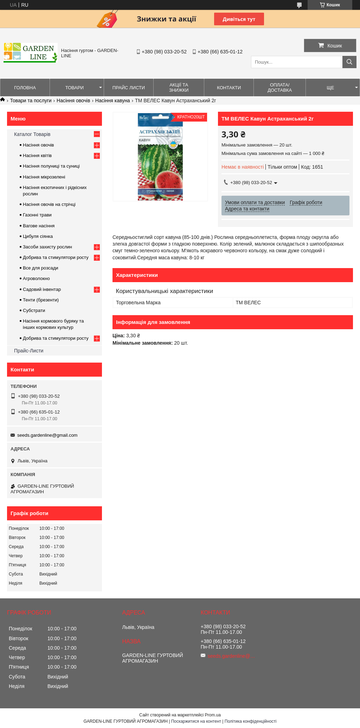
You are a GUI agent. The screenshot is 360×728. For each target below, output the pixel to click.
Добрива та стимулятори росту (56, 257)
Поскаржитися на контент (196, 721)
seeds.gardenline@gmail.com (47, 435)
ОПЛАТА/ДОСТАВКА (280, 87)
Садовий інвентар (42, 289)
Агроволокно (36, 278)
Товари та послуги (30, 100)
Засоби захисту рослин (47, 246)
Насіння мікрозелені (44, 177)
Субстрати (34, 310)
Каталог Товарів (32, 134)
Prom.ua (213, 715)
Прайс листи (128, 87)
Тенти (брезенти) (41, 300)
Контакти (229, 87)
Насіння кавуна (112, 100)
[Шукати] (349, 62)
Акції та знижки (179, 87)
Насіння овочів (73, 100)
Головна (25, 87)
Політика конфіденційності (251, 721)
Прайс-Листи (28, 350)
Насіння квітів (37, 155)
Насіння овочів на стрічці (49, 204)
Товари (74, 87)
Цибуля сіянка (38, 236)
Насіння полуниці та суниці (51, 166)
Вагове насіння (38, 225)
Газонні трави (37, 214)
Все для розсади (40, 268)
